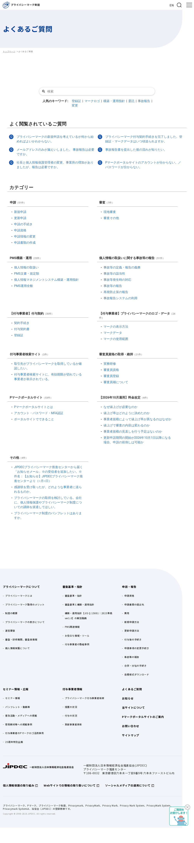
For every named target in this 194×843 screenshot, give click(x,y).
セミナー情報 (12, 698)
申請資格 (129, 595)
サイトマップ (130, 735)
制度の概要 (11, 613)
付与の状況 (71, 715)
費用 (126, 613)
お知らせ (127, 698)
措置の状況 (71, 706)
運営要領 (10, 630)
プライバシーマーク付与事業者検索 (84, 698)
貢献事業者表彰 (73, 724)
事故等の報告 (131, 657)
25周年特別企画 (14, 741)
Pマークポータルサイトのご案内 (143, 717)
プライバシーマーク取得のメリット (25, 604)
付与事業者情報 (73, 689)
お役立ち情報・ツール (77, 635)
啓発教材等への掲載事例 (18, 724)
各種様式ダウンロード (136, 674)
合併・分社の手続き (135, 665)
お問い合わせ (130, 726)
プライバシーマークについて (21, 587)
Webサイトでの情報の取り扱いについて (70, 785)
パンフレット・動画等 (17, 706)
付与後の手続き (133, 639)
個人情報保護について (17, 648)
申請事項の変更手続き (136, 648)
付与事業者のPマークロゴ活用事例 (24, 733)
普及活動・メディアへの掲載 (21, 715)
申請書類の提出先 (134, 604)
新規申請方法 (131, 622)
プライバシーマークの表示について (25, 622)
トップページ (9, 51)
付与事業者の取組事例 (77, 644)
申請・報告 (129, 587)
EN (172, 5)
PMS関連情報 (72, 626)
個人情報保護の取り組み (18, 785)
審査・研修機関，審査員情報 (21, 639)
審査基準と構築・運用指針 (79, 604)
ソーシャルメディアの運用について (128, 785)
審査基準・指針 (73, 587)
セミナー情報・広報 (15, 689)
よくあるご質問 (132, 689)
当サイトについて (133, 707)
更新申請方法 (131, 630)
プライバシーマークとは (18, 595)
